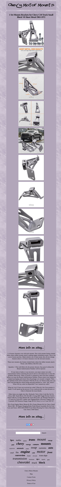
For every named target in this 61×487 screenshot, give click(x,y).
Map (31, 474)
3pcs (12, 440)
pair (13, 445)
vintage (50, 440)
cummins (42, 448)
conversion (20, 455)
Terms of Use (31, 483)
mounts (46, 443)
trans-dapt (43, 455)
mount (41, 439)
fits (17, 452)
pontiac (27, 448)
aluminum (31, 459)
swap (34, 447)
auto (50, 447)
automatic (20, 448)
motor (41, 452)
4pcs (37, 459)
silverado (35, 456)
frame (29, 456)
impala (43, 459)
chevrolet (23, 462)
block (42, 462)
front (49, 452)
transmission (20, 458)
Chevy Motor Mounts (31, 471)
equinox (25, 440)
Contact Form (31, 477)
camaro (36, 444)
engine (25, 452)
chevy (20, 443)
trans (32, 439)
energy (28, 444)
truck (34, 462)
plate (48, 459)
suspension (12, 448)
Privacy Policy (31, 480)
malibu (18, 440)
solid (33, 453)
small (12, 453)
